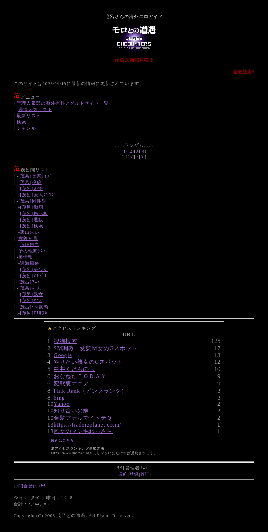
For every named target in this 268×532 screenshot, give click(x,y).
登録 (134, 474)
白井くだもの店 (74, 369)
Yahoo (62, 404)
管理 (145, 474)
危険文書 (28, 238)
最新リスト (29, 115)
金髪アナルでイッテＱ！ (86, 418)
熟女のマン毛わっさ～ (83, 431)
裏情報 (25, 257)
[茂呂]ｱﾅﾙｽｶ (33, 313)
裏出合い (29, 232)
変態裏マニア (71, 383)
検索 (21, 121)
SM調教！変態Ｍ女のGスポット (95, 348)
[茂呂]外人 (30, 288)
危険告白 (29, 244)
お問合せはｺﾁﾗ (30, 485)
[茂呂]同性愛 (32, 201)
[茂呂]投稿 (30, 182)
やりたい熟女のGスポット (88, 362)
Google (63, 355)
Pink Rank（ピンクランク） (90, 391)
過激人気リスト (35, 109)
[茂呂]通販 (31, 219)
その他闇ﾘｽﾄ (32, 250)
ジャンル (26, 128)
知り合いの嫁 (71, 410)
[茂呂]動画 (31, 207)
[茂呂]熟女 (31, 294)
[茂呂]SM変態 (33, 306)
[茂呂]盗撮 (31, 188)
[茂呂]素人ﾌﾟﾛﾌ (37, 194)
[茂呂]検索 (31, 225)
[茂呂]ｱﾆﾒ (29, 281)
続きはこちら (62, 440)
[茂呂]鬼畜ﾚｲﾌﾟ (35, 176)
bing (59, 398)
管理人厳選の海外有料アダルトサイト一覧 (63, 103)
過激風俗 (29, 263)
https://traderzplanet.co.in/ (88, 425)
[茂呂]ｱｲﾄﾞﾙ (33, 275)
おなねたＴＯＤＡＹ (80, 376)
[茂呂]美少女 (34, 269)
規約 (123, 474)
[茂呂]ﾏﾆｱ (31, 300)
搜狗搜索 (65, 341)
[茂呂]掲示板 (34, 213)
